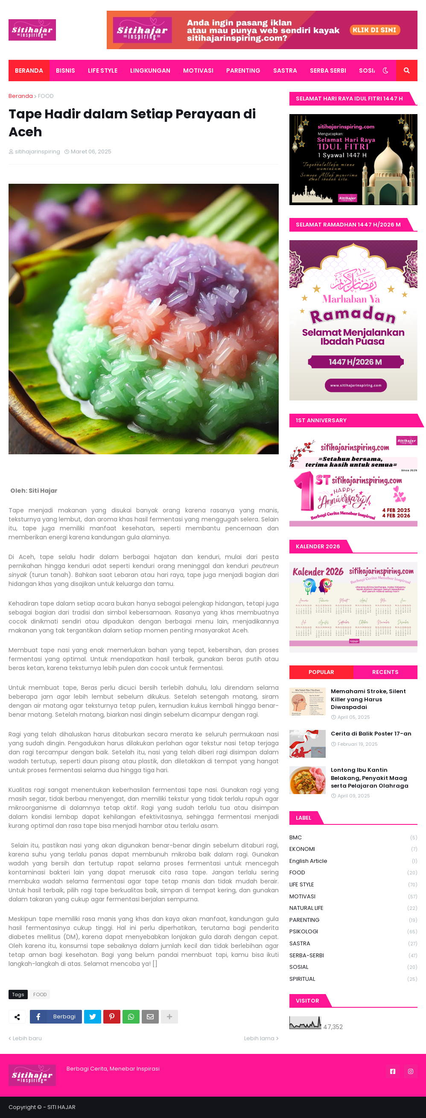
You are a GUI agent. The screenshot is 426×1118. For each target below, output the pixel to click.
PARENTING (353, 920)
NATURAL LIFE (353, 908)
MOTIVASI (353, 896)
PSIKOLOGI (353, 931)
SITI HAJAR (61, 1107)
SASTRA (353, 943)
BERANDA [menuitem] (29, 70)
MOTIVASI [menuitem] (198, 70)
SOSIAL (353, 967)
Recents (385, 672)
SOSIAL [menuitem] (370, 70)
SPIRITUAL (353, 979)
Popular (321, 672)
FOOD (46, 96)
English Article (353, 861)
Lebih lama (259, 1038)
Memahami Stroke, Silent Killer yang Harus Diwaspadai (368, 699)
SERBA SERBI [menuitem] (328, 70)
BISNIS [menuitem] (65, 70)
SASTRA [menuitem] (285, 70)
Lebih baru (27, 1038)
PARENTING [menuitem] (243, 70)
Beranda (21, 96)
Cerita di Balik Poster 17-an (371, 734)
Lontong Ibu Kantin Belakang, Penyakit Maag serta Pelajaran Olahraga (369, 777)
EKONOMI (353, 849)
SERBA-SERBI (353, 955)
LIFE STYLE (353, 884)
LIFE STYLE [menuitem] (102, 70)
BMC (353, 837)
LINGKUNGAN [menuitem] (150, 70)
